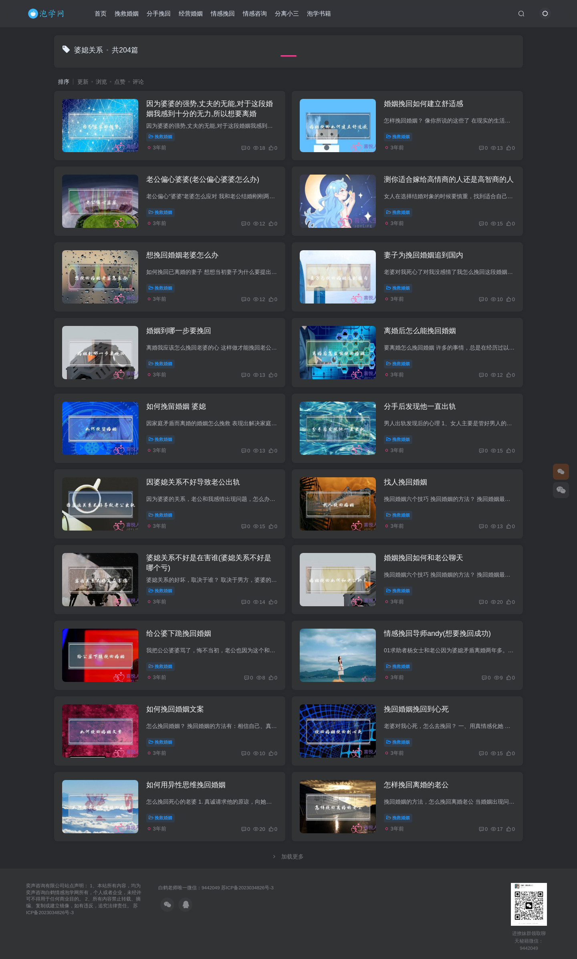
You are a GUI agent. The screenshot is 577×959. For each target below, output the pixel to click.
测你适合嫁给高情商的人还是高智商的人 (449, 179)
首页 (101, 13)
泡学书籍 (319, 13)
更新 (83, 81)
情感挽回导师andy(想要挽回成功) (437, 633)
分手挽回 (159, 13)
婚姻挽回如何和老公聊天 (423, 558)
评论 (138, 81)
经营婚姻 (191, 13)
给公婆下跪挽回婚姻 (178, 633)
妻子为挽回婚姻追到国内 (423, 255)
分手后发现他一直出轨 (420, 406)
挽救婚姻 (127, 13)
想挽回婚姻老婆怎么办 (182, 255)
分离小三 (287, 13)
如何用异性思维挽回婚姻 (186, 785)
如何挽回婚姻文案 (175, 709)
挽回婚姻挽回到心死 (416, 709)
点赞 (119, 81)
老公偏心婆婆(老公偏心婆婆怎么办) (202, 179)
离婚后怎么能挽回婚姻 (420, 331)
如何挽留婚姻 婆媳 (176, 406)
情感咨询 (255, 13)
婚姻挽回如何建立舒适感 (423, 104)
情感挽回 (223, 13)
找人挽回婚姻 (405, 482)
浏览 (101, 81)
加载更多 (288, 856)
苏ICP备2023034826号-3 (247, 887)
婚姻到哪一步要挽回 (178, 331)
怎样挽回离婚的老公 (416, 785)
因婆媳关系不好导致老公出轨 (193, 482)
